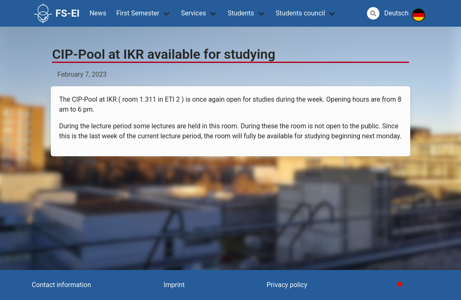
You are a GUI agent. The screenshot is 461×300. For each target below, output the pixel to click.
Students (241, 13)
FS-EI (56, 13)
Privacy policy (287, 285)
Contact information (61, 285)
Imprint (174, 285)
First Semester (137, 13)
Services (193, 13)
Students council (300, 13)
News (97, 13)
